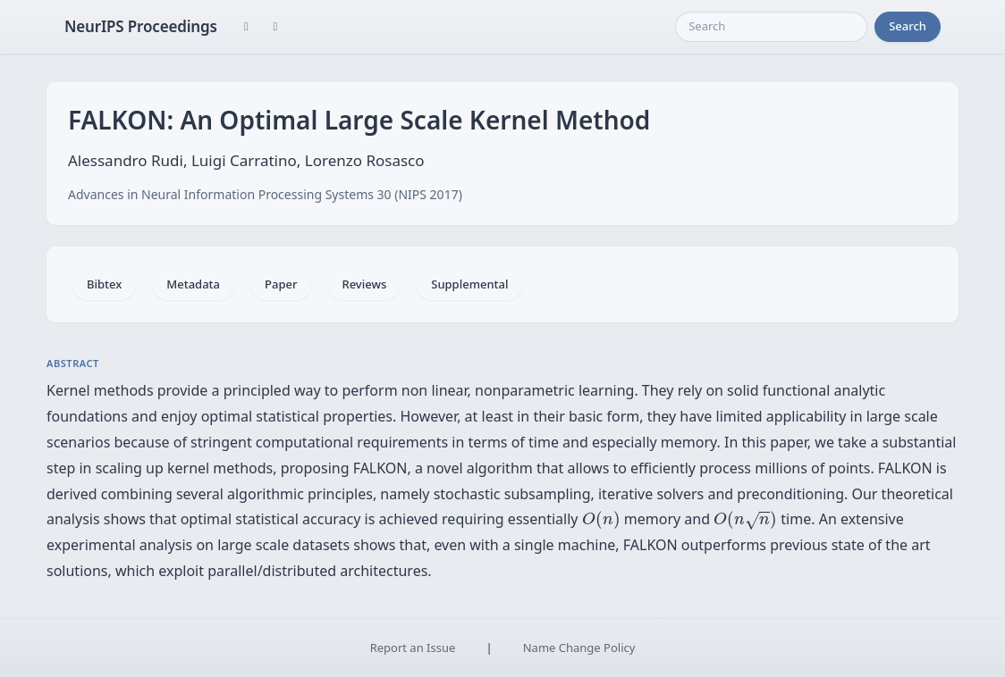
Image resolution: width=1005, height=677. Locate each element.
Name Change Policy (579, 647)
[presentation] (601, 520)
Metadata (193, 284)
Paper (281, 284)
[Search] (771, 27)
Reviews (364, 284)
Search (907, 26)
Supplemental (469, 284)
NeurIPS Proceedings (140, 26)
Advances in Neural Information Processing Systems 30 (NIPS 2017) (265, 194)
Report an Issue (413, 647)
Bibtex (104, 284)
